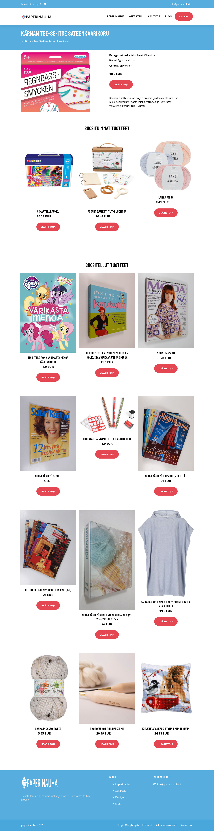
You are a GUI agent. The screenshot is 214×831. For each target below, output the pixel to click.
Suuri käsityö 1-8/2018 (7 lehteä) (165, 476)
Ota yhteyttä (132, 825)
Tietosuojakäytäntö (165, 825)
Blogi (169, 16)
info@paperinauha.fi (180, 4)
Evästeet (147, 825)
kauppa (183, 16)
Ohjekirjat (150, 55)
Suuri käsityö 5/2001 (48, 476)
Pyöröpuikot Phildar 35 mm (107, 728)
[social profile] (45, 4)
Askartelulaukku (48, 211)
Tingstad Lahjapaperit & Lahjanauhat (107, 439)
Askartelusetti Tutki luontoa (107, 211)
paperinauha (115, 16)
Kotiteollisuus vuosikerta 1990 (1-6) (48, 590)
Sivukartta (186, 825)
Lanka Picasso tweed (48, 728)
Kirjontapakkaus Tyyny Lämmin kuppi (166, 728)
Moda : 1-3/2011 (166, 353)
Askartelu (136, 16)
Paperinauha (122, 784)
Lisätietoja (121, 84)
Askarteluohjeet (133, 55)
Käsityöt (154, 16)
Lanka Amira (165, 197)
